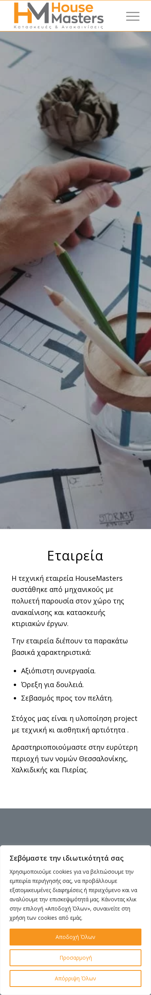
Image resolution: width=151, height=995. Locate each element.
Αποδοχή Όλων (75, 936)
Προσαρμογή (75, 957)
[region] (75, 920)
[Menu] (129, 15)
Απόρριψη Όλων (75, 978)
